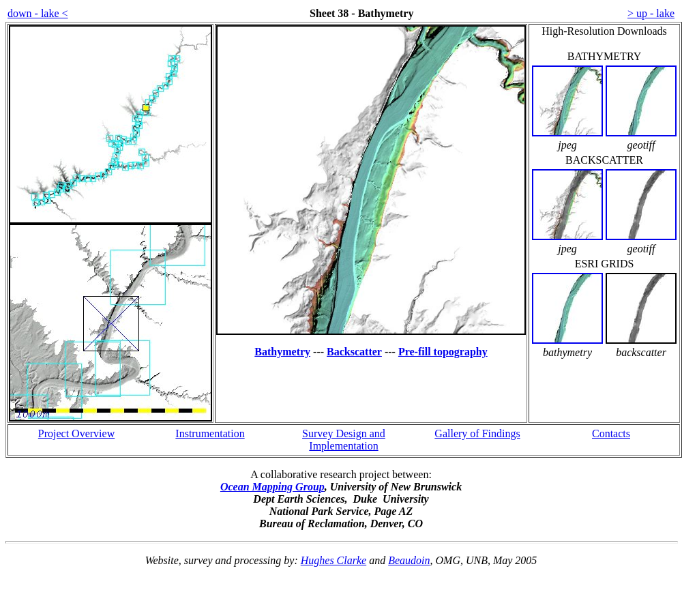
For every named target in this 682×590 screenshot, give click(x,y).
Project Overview (76, 433)
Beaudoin (409, 560)
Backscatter (354, 351)
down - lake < (38, 13)
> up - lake (650, 13)
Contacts (611, 433)
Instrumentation (209, 433)
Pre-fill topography (443, 351)
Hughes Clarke (333, 560)
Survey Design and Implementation (343, 440)
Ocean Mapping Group (272, 486)
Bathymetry (282, 351)
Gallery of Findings (477, 433)
